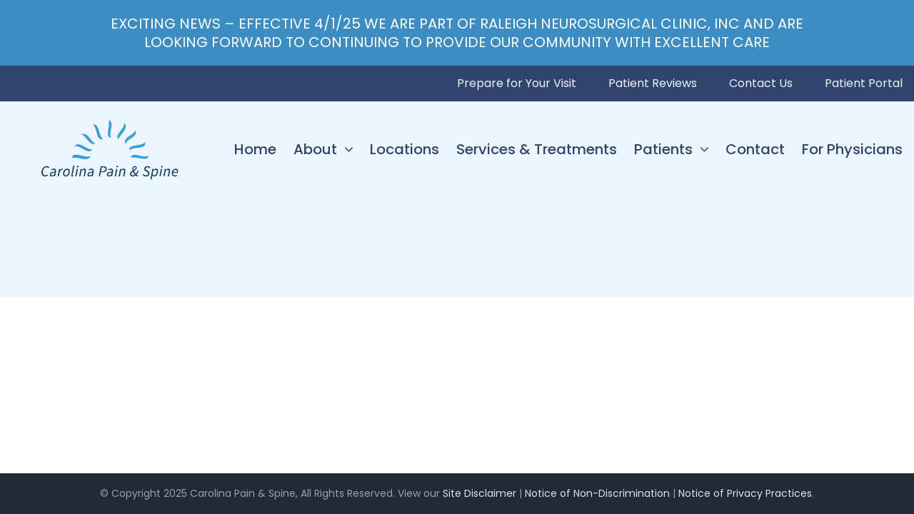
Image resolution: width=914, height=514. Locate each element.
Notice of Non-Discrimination (597, 493)
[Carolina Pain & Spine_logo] (109, 122)
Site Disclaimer (479, 493)
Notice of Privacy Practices (745, 493)
